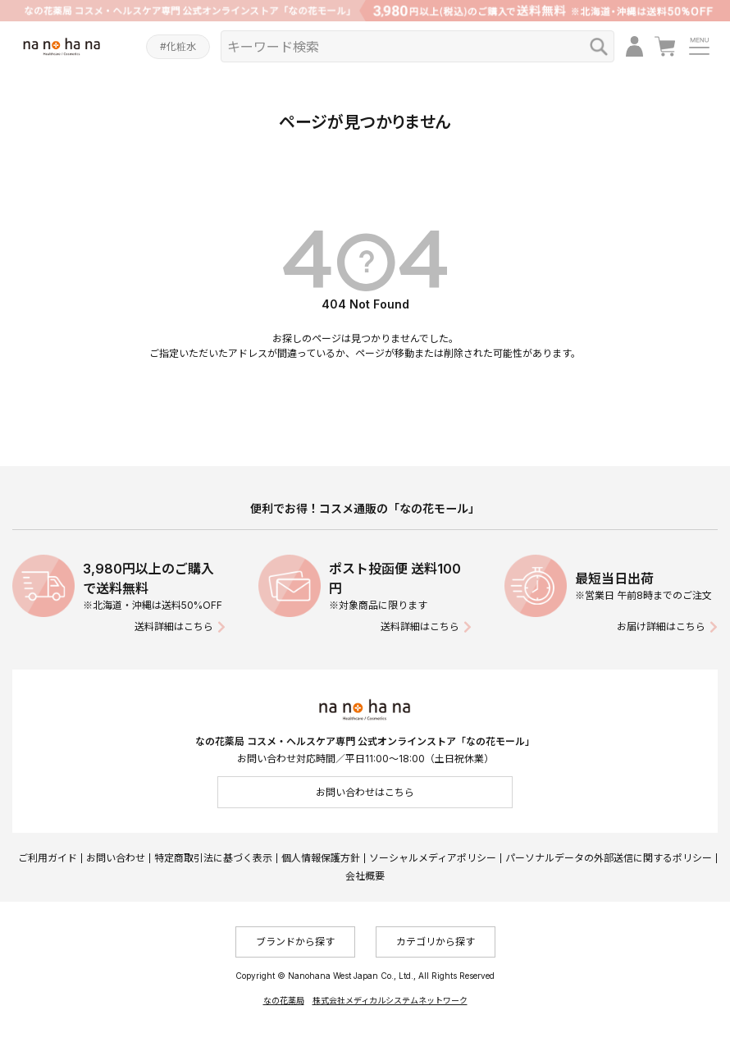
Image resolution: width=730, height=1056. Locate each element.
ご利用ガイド (47, 858)
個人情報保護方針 (320, 858)
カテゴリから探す (435, 941)
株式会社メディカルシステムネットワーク (390, 1000)
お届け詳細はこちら (661, 626)
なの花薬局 (283, 1000)
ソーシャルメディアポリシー (432, 858)
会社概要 (365, 876)
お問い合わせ (115, 858)
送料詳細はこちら (174, 626)
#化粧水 (178, 46)
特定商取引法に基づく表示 (213, 858)
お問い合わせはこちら (365, 792)
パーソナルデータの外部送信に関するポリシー (608, 858)
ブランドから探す (295, 941)
